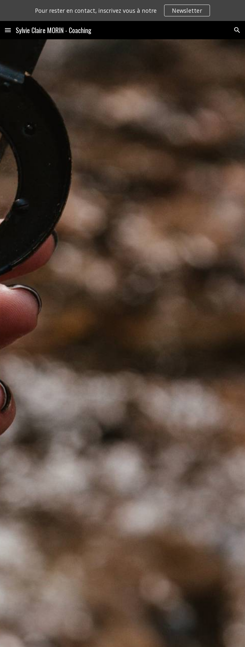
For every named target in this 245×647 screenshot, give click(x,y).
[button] (8, 30)
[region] (122, 10)
